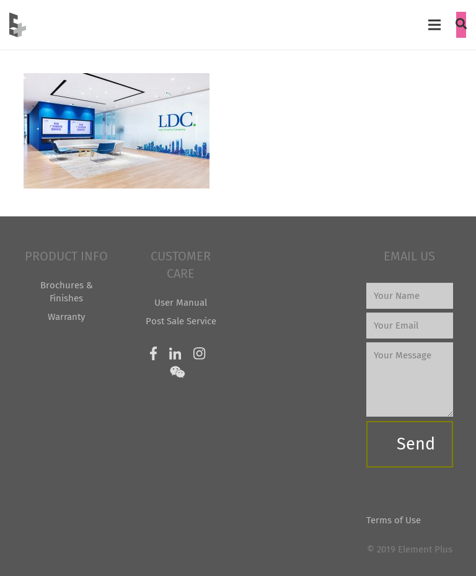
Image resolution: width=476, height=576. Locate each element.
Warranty (66, 316)
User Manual (180, 302)
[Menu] (434, 24)
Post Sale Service (181, 321)
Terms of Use (393, 520)
